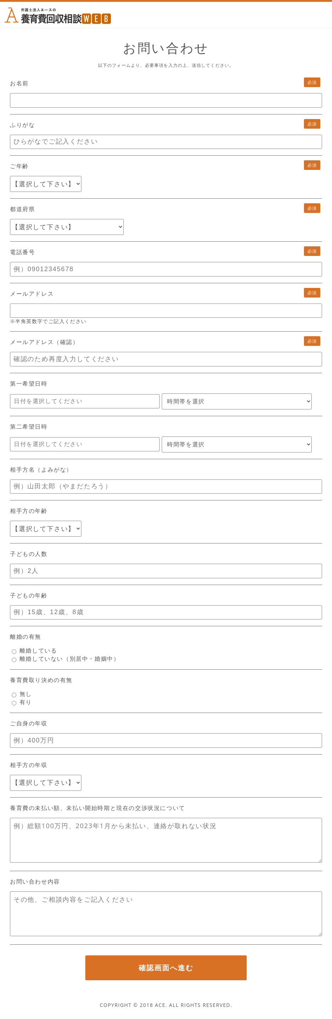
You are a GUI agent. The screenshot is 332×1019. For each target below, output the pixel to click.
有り (22, 702)
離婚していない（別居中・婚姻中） (65, 659)
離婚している (34, 650)
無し (22, 694)
